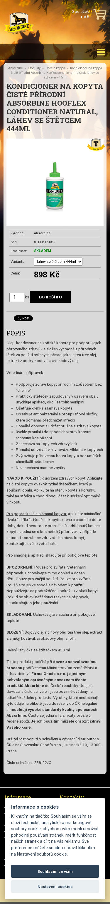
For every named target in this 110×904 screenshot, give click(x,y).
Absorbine (15, 68)
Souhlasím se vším (55, 871)
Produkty (34, 68)
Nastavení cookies (55, 886)
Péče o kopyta (55, 68)
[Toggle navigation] (100, 51)
